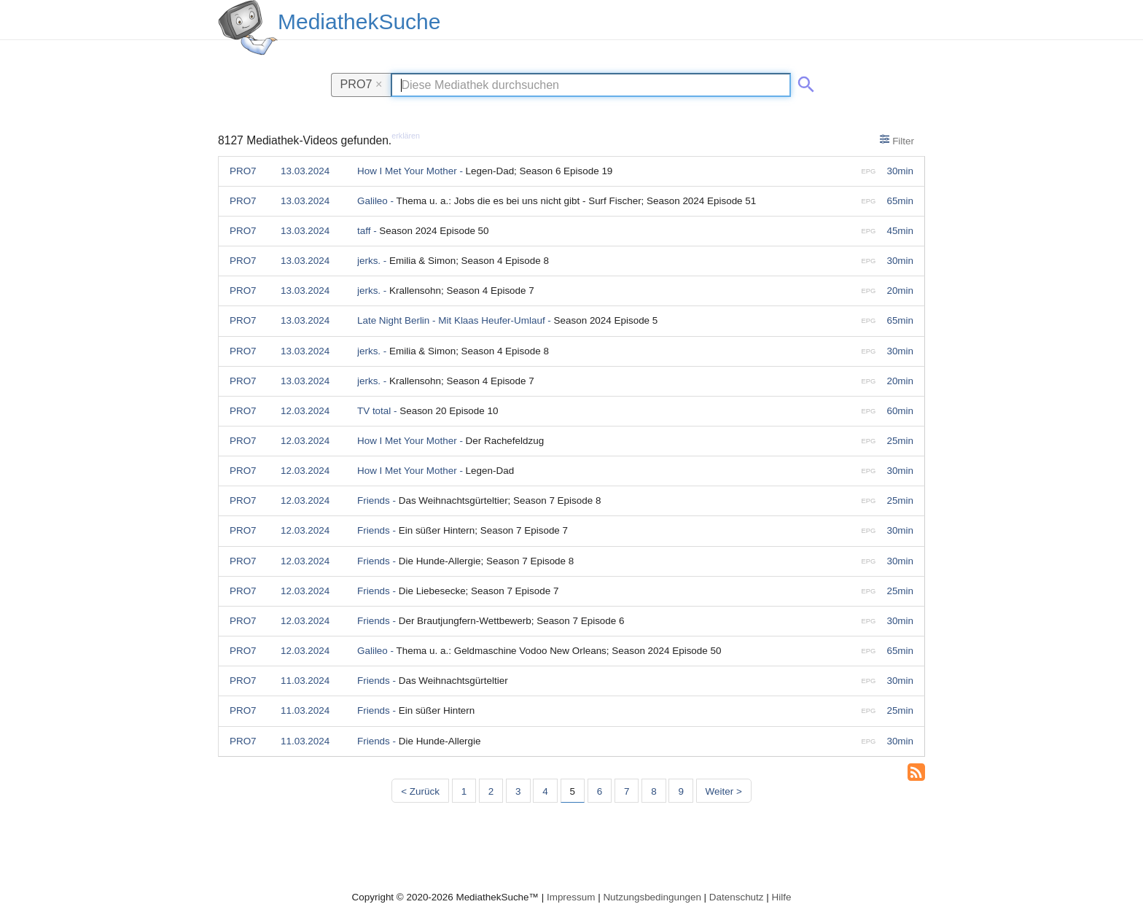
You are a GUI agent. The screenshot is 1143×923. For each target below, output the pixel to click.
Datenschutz (736, 897)
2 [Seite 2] (491, 791)
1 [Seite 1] (464, 791)
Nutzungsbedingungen (652, 897)
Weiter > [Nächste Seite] (724, 791)
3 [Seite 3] (517, 791)
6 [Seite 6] (599, 791)
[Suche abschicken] (803, 81)
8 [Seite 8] (653, 791)
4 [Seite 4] (544, 791)
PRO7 (361, 83)
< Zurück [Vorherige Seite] (420, 791)
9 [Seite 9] (680, 791)
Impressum (571, 897)
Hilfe (782, 897)
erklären (405, 135)
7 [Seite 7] (626, 791)
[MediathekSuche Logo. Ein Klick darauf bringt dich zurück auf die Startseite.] (248, 27)
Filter (897, 140)
